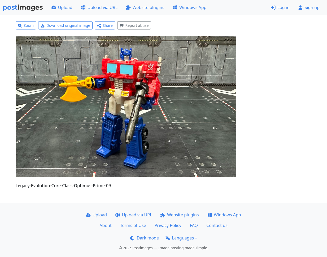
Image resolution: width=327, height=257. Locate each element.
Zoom (26, 25)
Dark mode (144, 238)
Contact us (217, 225)
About (105, 225)
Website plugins (145, 7)
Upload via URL (99, 7)
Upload (61, 7)
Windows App (189, 7)
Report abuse (134, 25)
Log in (280, 7)
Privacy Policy (168, 225)
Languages (179, 238)
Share (105, 25)
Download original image (65, 25)
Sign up (309, 7)
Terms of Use (133, 225)
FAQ (194, 225)
